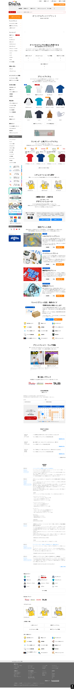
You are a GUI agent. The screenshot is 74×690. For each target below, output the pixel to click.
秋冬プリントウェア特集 (55, 634)
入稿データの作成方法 (45, 224)
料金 (53, 252)
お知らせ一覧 (62, 571)
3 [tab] (46, 41)
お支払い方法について (17, 681)
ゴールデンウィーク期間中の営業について (30, 423)
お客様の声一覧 (61, 462)
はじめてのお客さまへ (17, 677)
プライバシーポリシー (27, 688)
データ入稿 (30, 680)
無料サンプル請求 (61, 1)
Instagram (53, 678)
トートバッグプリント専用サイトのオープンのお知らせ (43, 473)
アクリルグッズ (54, 670)
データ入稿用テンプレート (32, 677)
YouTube (53, 681)
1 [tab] (42, 41)
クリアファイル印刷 (55, 673)
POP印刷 (43, 673)
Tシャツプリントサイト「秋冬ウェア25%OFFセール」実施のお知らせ (46, 549)
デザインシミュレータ (31, 683)
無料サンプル (44, 678)
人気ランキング (33, 630)
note (52, 682)
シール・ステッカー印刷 (18, 670)
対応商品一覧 (60, 252)
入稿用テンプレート (56, 224)
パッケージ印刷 (44, 670)
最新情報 (43, 680)
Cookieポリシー (35, 688)
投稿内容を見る (61, 444)
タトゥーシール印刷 (31, 673)
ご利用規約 (15, 688)
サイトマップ (42, 688)
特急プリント (58, 324)
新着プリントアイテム (55, 630)
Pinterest (53, 680)
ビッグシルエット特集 (33, 634)
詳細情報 (47, 252)
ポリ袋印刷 (15, 673)
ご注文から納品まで (17, 678)
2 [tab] (44, 41)
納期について (45, 1)
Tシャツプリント (30, 670)
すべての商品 (44, 595)
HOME (39, 1)
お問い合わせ (53, 1)
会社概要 (20, 688)
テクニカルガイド (31, 678)
